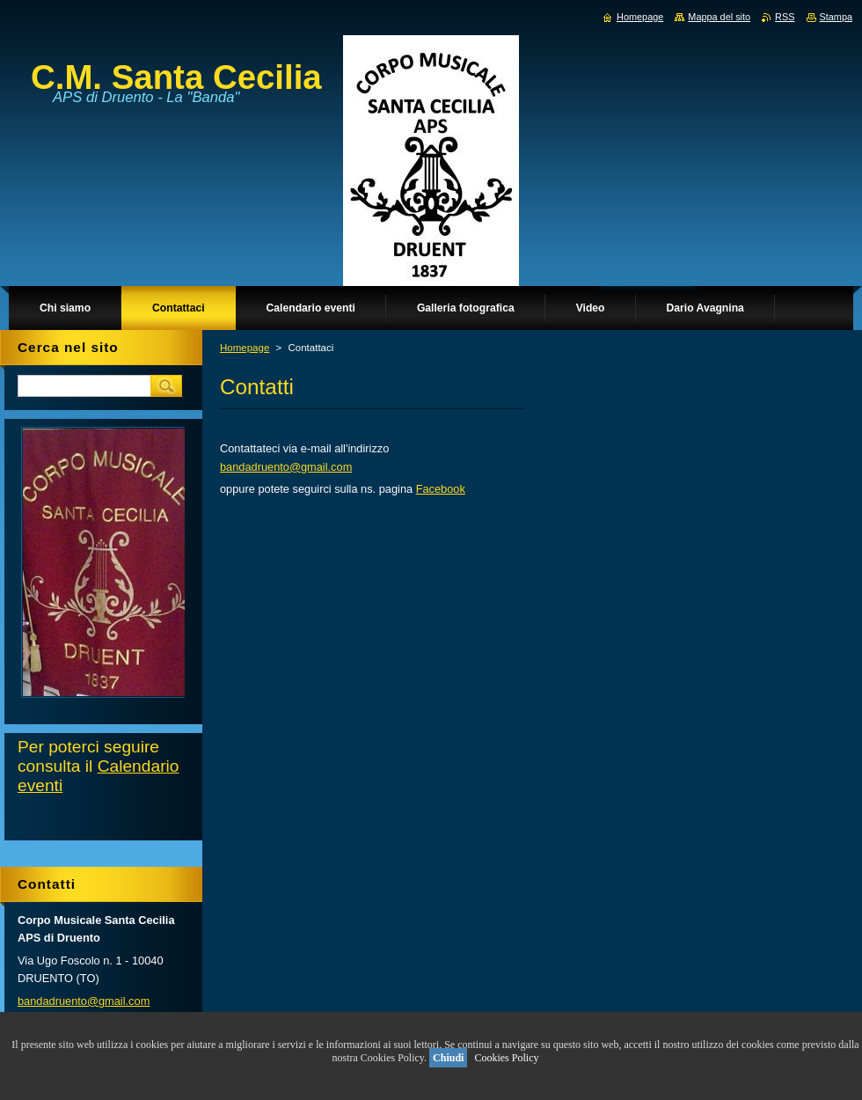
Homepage (244, 347)
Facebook (440, 488)
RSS (784, 16)
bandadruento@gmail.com (286, 466)
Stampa (836, 16)
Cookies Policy (506, 1058)
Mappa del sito (719, 16)
